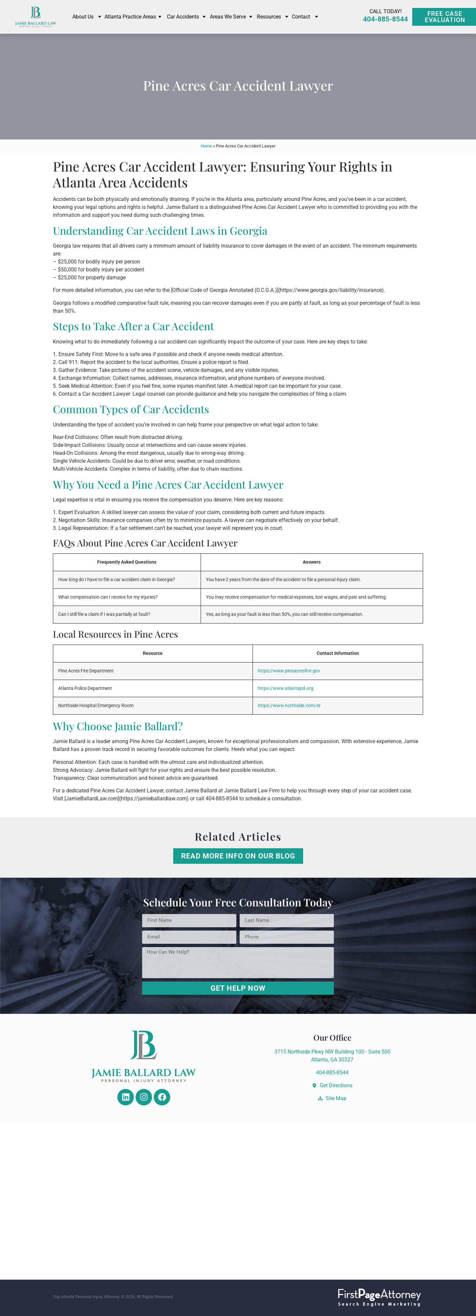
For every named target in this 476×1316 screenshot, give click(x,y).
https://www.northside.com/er (289, 705)
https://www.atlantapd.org (285, 688)
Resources (269, 17)
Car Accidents (183, 17)
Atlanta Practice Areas (130, 17)
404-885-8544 (385, 19)
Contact (301, 17)
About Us (83, 17)
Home (206, 145)
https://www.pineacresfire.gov (289, 671)
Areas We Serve (228, 17)
